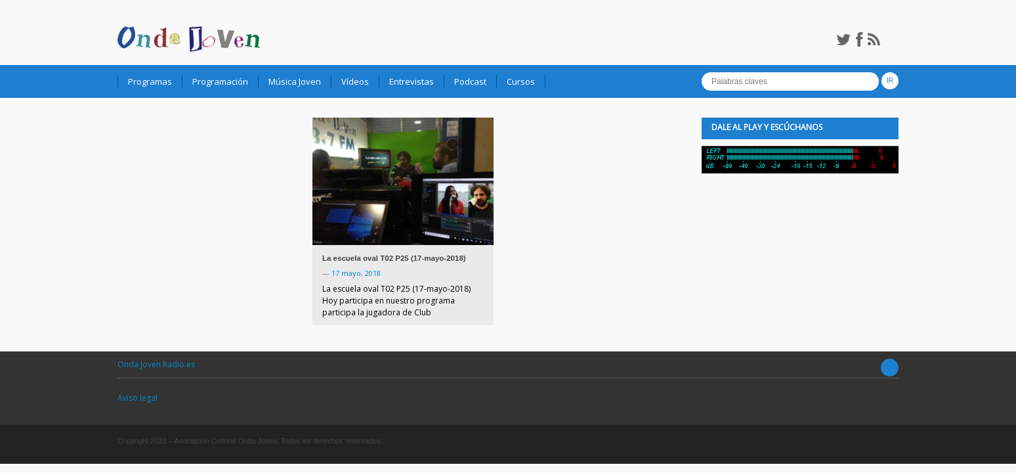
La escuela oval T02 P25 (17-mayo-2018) (394, 258)
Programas (150, 81)
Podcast (470, 81)
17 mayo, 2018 (356, 273)
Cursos (521, 81)
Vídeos (355, 81)
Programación (220, 81)
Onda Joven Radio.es (156, 364)
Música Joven (294, 81)
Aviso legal (137, 397)
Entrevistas (411, 81)
